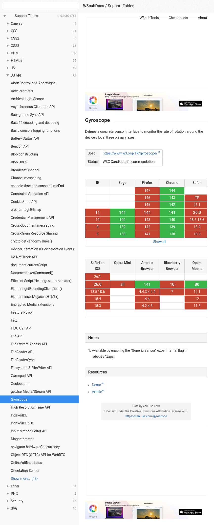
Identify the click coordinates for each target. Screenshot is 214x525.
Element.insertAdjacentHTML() (35, 297)
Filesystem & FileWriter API (31, 368)
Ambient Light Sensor (27, 99)
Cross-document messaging (32, 225)
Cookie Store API (24, 202)
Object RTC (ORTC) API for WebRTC (38, 455)
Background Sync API (27, 115)
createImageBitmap (26, 210)
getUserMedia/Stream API (31, 392)
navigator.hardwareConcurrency (35, 447)
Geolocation (20, 384)
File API (16, 336)
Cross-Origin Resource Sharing (34, 233)
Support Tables (121, 5)
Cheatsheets (178, 18)
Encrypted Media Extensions (32, 304)
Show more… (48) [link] (24, 479)
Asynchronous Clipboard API (33, 107)
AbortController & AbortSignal (33, 83)
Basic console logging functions (35, 130)
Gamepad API (21, 376)
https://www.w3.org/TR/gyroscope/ (130, 153)
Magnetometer (22, 439)
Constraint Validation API (30, 194)
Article (97, 392)
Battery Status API (25, 138)
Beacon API (20, 146)
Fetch (15, 320)
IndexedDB (19, 415)
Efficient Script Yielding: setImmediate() (41, 281)
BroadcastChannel (25, 170)
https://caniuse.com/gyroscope (146, 416)
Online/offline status (26, 463)
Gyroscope (19, 399)
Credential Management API (32, 217)
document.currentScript (29, 265)
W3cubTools (149, 18)
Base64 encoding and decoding (35, 123)
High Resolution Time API (30, 407)
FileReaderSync (23, 360)
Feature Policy (22, 312)
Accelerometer (22, 91)
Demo (96, 385)
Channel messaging (26, 178)
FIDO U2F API (21, 328)
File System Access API (29, 344)
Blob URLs (19, 162)
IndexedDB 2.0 (22, 423)
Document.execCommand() (32, 273)
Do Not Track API (24, 257)
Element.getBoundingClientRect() (36, 289)
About (202, 18)
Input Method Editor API (29, 431)
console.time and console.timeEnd (37, 186)
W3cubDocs (93, 5)
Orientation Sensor (25, 471)
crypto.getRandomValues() (31, 241)
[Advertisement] (146, 52)
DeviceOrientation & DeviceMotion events (42, 249)
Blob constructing (24, 154)
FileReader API (22, 352)
